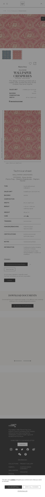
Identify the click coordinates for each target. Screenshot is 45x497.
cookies (12, 480)
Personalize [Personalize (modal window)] (22, 491)
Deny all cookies (31, 487)
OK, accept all (13, 487)
